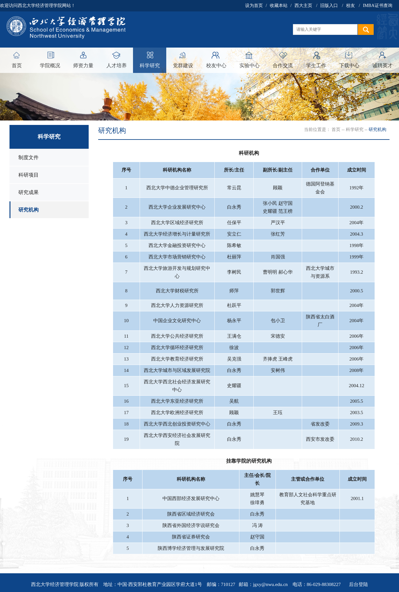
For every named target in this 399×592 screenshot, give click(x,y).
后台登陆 (358, 584)
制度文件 (28, 157)
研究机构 (28, 209)
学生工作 (316, 65)
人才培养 (116, 65)
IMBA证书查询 (377, 5)
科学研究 (150, 65)
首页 (17, 65)
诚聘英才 (382, 65)
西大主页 (303, 5)
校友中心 (216, 65)
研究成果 (28, 192)
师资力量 (83, 65)
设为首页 (254, 5)
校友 (350, 5)
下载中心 (349, 65)
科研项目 (28, 175)
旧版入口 (329, 5)
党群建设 (183, 65)
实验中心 (249, 65)
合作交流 (283, 65)
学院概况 (50, 65)
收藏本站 (279, 5)
